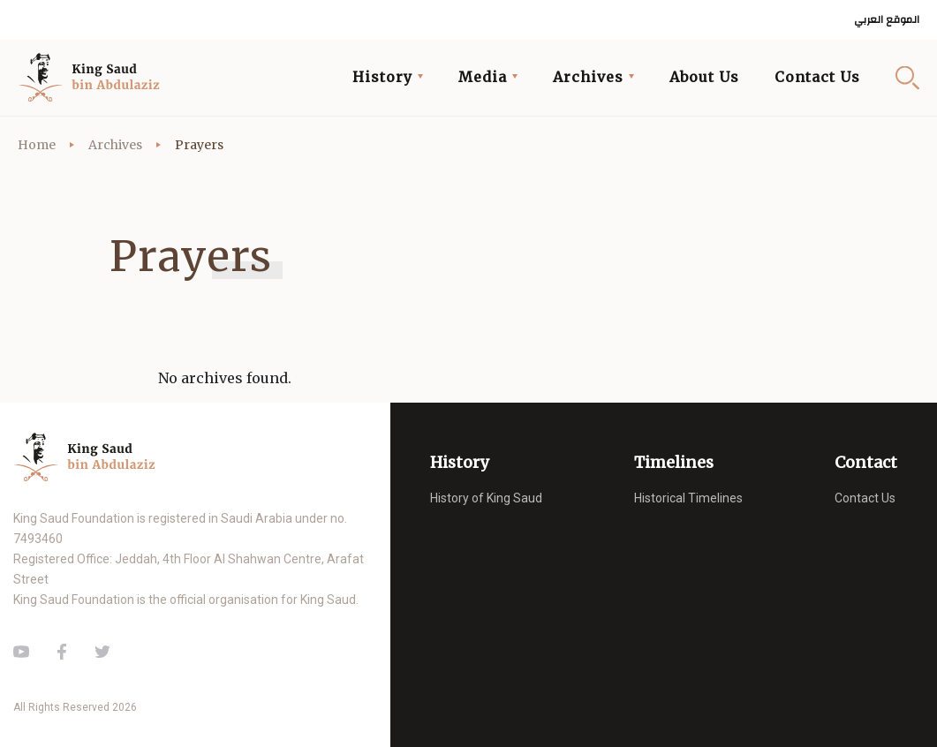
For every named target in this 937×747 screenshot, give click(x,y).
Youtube (21, 652)
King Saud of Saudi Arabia (94, 77)
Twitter (102, 652)
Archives (115, 145)
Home (37, 145)
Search (907, 77)
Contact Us (817, 77)
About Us (704, 77)
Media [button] (482, 77)
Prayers (199, 145)
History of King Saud (486, 498)
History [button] (382, 77)
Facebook (62, 652)
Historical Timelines (688, 498)
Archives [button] (588, 77)
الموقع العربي (886, 20)
